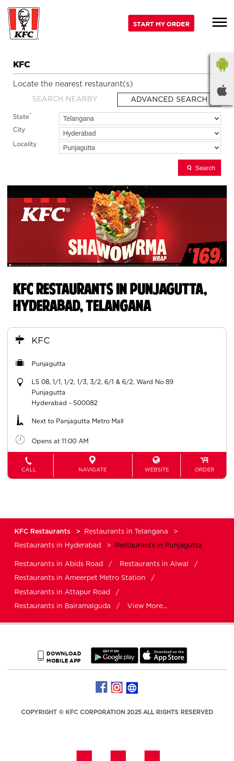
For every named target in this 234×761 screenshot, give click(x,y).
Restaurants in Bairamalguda (62, 606)
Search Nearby (65, 99)
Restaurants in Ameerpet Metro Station (79, 578)
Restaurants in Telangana (126, 531)
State (22, 116)
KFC (41, 341)
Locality (25, 144)
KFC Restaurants (43, 531)
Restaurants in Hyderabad (57, 545)
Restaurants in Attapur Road (62, 592)
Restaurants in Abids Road (58, 564)
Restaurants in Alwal (154, 564)
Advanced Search (169, 99)
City (19, 130)
